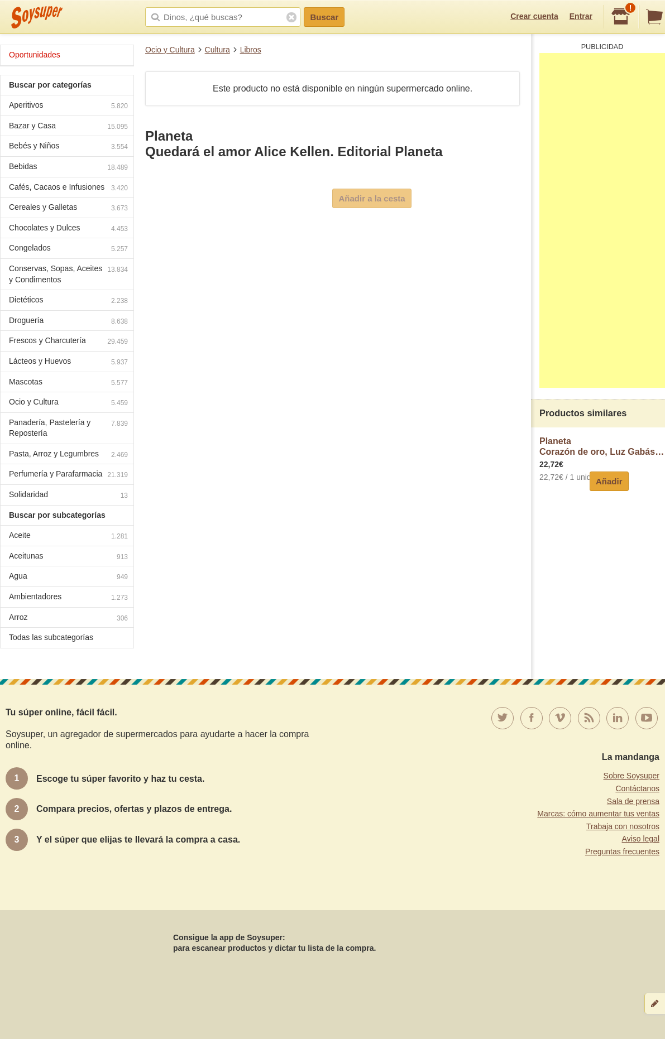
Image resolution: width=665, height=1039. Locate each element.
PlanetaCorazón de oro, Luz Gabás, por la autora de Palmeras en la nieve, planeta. (602, 446)
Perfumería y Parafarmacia (68, 475)
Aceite (68, 536)
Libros (250, 49)
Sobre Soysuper (631, 775)
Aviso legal (640, 838)
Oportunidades (34, 54)
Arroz (68, 618)
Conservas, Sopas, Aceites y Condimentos (68, 274)
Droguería (68, 322)
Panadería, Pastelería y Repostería (68, 428)
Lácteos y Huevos (68, 362)
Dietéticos (68, 301)
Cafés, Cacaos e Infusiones (68, 188)
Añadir (609, 481)
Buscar (324, 17)
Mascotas (68, 383)
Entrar (581, 16)
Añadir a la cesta (371, 198)
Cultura (217, 49)
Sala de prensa (633, 801)
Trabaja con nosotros (622, 826)
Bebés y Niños (68, 147)
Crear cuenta (534, 16)
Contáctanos (637, 788)
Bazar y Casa (68, 127)
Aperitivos (68, 106)
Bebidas (68, 168)
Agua (68, 577)
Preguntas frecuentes (622, 851)
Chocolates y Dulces (68, 229)
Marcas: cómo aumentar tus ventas (598, 813)
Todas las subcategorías (51, 637)
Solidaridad (68, 496)
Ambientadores (68, 598)
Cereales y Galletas (68, 208)
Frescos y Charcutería (68, 342)
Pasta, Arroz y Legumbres (68, 455)
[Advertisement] (602, 220)
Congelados (68, 249)
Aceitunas (68, 557)
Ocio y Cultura (170, 49)
